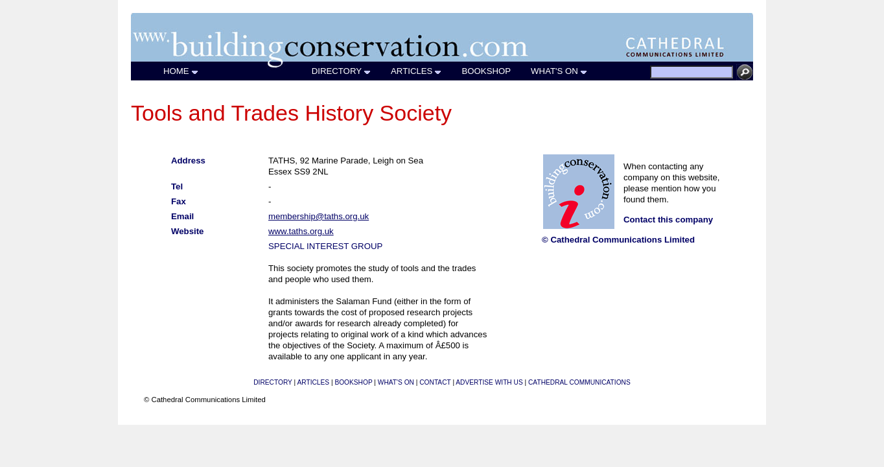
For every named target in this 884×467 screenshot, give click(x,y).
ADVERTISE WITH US (489, 382)
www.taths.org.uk (301, 231)
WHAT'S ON (559, 71)
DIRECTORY (341, 71)
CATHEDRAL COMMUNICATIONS (579, 382)
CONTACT (434, 382)
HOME (181, 71)
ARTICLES (416, 71)
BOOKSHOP (486, 71)
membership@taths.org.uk (318, 216)
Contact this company (668, 219)
